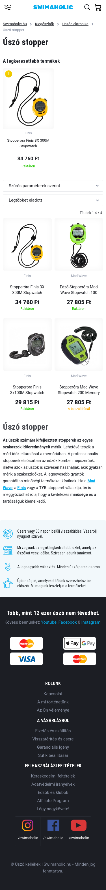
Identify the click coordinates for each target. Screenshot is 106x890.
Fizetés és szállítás (53, 730)
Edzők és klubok (53, 792)
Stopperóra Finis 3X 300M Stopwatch (27, 290)
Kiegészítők (44, 24)
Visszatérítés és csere (52, 739)
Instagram (91, 622)
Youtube (49, 622)
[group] (28, 120)
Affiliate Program (53, 800)
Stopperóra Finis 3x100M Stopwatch (27, 390)
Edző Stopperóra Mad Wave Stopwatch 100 (79, 290)
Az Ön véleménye (53, 710)
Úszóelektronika (75, 24)
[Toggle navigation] (7, 7)
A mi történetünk (53, 702)
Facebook (68, 622)
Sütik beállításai (53, 755)
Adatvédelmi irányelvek (53, 784)
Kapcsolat (53, 693)
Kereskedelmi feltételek (53, 776)
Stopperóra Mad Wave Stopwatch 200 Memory (79, 390)
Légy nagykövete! (53, 808)
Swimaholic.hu (15, 24)
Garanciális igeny (53, 747)
